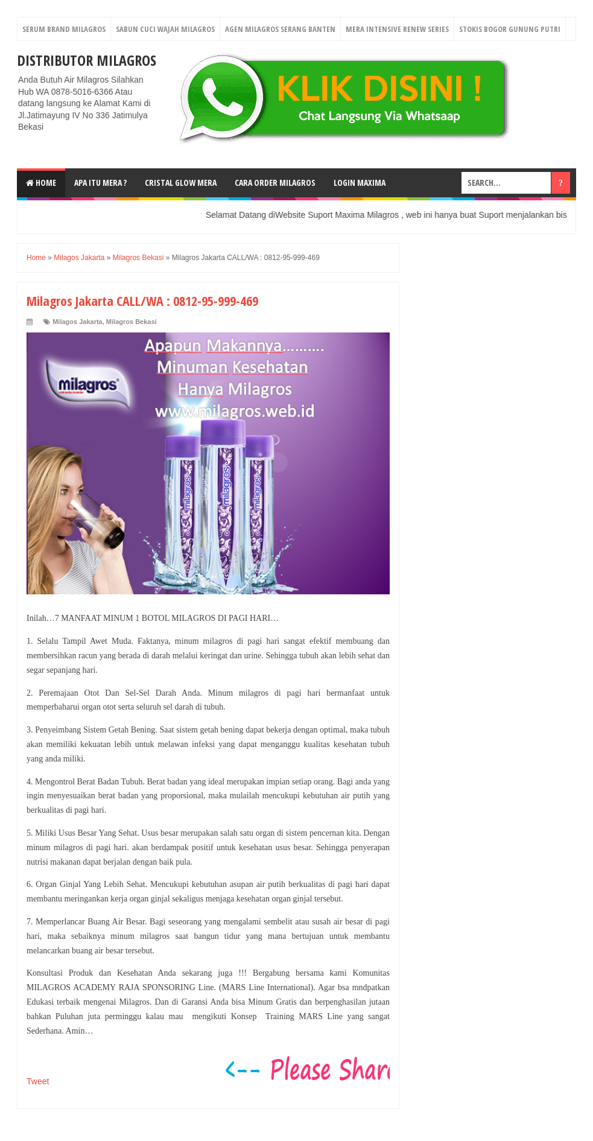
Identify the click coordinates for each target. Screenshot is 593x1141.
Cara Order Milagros (275, 182)
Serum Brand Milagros (64, 29)
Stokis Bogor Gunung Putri (509, 29)
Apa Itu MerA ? (100, 182)
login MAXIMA (359, 182)
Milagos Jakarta (77, 321)
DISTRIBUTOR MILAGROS (86, 60)
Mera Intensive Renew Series (397, 29)
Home (41, 182)
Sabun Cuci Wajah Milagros (165, 29)
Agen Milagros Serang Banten (280, 29)
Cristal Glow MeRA (181, 182)
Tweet (38, 1081)
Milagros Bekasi (131, 321)
